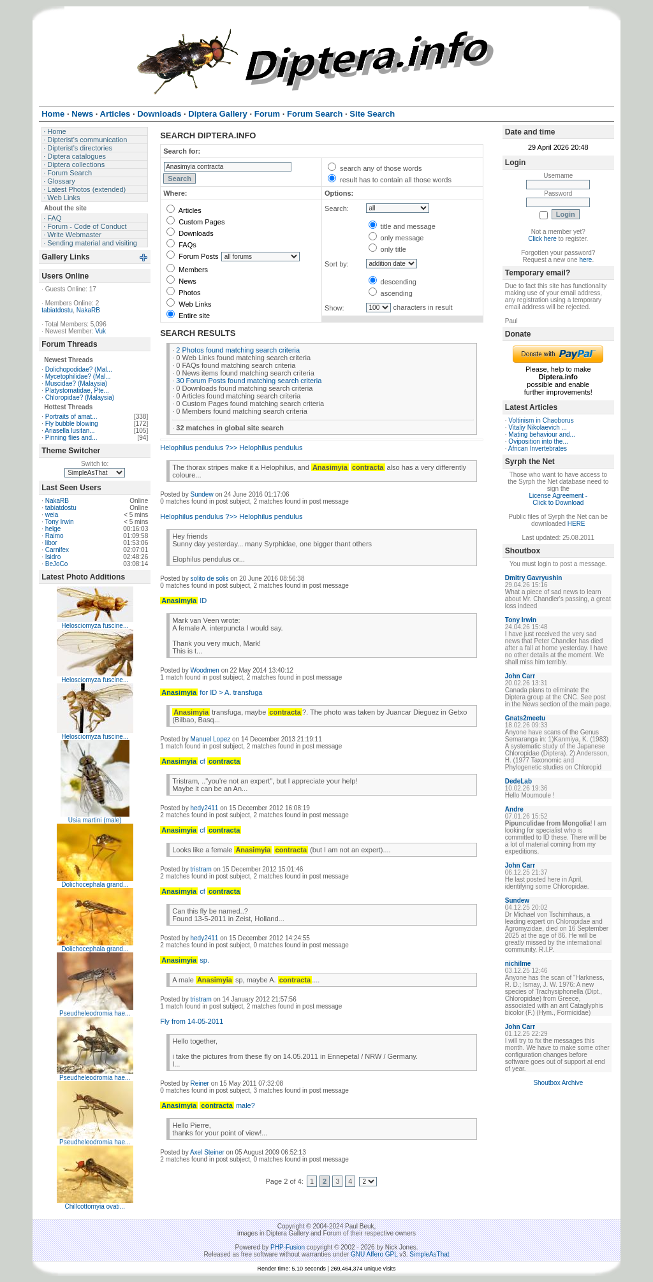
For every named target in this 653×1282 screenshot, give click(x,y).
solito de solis (209, 578)
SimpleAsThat (429, 1254)
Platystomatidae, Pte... (77, 390)
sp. (184, 960)
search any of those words (375, 168)
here (585, 259)
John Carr (520, 676)
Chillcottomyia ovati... (94, 1206)
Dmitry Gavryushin (533, 577)
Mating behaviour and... (541, 434)
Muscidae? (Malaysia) (76, 383)
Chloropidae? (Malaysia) (79, 397)
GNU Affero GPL (374, 1254)
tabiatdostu (57, 310)
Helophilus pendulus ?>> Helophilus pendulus (231, 447)
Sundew (201, 494)
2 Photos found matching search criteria (238, 350)
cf (200, 761)
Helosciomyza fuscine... (94, 625)
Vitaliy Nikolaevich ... (537, 427)
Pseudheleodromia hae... (94, 1013)
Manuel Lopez (210, 739)
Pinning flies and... (71, 437)
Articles (184, 210)
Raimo (54, 535)
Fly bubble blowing (71, 423)
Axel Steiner (207, 1152)
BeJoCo (56, 563)
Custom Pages (195, 222)
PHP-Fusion (287, 1247)
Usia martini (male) (95, 820)
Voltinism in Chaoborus (540, 420)
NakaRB (88, 310)
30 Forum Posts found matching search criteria (248, 380)
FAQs (181, 245)
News (181, 281)
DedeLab (518, 781)
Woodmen (204, 670)
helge (53, 528)
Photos (183, 292)
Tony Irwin (59, 521)
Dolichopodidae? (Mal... (78, 369)
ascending (391, 293)
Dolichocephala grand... (94, 884)
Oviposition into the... (538, 441)
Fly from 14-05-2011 (191, 1021)
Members (187, 269)
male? (207, 1105)
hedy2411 (204, 808)
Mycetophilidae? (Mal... (78, 376)
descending (392, 282)
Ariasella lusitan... (69, 430)
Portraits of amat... (71, 416)
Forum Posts (192, 256)
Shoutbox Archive (558, 1082)
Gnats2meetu (525, 718)
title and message (402, 226)
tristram (200, 869)
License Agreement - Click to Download (558, 499)
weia (52, 514)
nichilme (518, 963)
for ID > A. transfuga (211, 692)
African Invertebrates (537, 448)
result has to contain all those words (389, 180)
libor (51, 542)
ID (183, 600)
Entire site (188, 315)
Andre (514, 809)
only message (396, 238)
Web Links (188, 304)
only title (387, 249)
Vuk (100, 331)
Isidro (53, 556)
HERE (576, 523)
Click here (542, 238)
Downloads (189, 233)
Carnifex (57, 549)
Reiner (199, 1083)
